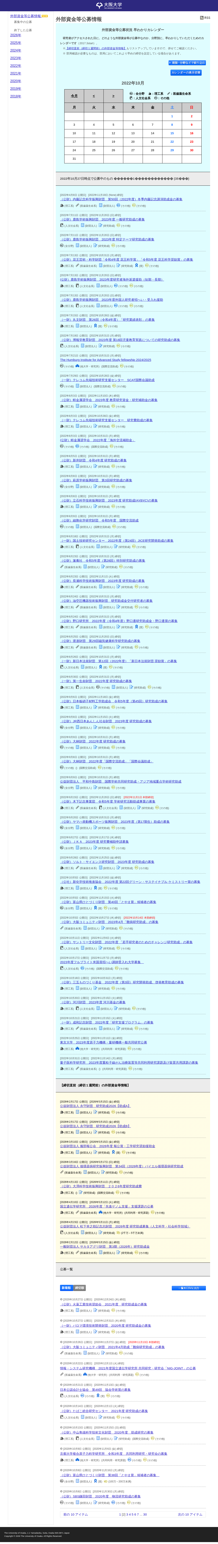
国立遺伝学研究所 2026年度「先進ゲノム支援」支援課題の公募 (106, 1206)
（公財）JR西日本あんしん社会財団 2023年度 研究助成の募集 (106, 721)
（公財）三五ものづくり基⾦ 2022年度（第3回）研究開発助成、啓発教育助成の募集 (122, 982)
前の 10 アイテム (75, 1514)
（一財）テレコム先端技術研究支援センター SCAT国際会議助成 (107, 380)
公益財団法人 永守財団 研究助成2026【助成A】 (95, 1106)
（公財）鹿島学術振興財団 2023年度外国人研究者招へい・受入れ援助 (111, 299)
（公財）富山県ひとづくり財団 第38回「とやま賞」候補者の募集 (109, 1475)
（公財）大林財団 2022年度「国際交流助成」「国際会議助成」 (106, 761)
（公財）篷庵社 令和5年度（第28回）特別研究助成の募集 (102, 560)
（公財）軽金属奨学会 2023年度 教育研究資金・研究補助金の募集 (109, 400)
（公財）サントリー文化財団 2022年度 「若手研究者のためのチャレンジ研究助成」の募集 (126, 942)
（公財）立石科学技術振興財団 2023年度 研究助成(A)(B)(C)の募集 (109, 500)
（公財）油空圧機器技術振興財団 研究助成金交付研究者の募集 (106, 600)
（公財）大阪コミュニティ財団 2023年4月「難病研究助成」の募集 (109, 922)
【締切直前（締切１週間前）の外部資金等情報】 (96, 48)
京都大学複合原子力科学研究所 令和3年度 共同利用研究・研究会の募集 (113, 1453)
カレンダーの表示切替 (186, 72)
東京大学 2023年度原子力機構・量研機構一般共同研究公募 (103, 1042)
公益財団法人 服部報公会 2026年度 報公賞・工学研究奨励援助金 (107, 1146)
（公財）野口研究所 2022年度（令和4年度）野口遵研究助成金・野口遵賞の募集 (119, 621)
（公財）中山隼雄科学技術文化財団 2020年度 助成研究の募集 (106, 1432)
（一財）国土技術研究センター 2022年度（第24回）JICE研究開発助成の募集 (117, 540)
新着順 (66, 1287)
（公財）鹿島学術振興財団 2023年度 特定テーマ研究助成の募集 (107, 239)
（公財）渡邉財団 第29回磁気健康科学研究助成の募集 (100, 641)
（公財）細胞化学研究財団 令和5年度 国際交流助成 (99, 520)
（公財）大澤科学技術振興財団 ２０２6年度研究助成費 (101, 1186)
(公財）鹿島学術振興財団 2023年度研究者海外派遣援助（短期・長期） (112, 279)
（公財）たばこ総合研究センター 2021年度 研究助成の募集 (104, 1411)
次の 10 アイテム (190, 1514)
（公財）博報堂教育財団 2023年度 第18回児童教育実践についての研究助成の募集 (120, 340)
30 (145, 1514)
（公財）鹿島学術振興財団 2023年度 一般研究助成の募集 (102, 219)
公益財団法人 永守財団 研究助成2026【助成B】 (95, 1126)
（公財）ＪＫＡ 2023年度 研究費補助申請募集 (94, 841)
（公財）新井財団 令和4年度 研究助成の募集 (93, 460)
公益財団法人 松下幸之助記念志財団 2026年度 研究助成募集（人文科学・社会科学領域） (125, 1226)
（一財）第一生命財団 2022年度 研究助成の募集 (96, 681)
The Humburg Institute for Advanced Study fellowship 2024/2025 (105, 360)
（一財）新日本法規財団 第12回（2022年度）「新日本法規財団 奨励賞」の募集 (118, 661)
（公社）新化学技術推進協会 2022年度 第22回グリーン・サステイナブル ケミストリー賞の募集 (130, 882)
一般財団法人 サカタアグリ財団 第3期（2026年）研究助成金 (105, 1246)
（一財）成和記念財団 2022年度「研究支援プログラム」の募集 (106, 1022)
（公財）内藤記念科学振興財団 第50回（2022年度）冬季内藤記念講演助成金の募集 (121, 199)
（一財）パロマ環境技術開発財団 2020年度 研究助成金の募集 (105, 1325)
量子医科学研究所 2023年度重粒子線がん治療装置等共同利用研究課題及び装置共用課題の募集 (129, 1062)
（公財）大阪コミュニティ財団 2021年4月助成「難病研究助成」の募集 (112, 1347)
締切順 (79, 1287)
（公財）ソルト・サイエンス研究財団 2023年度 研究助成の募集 (107, 862)
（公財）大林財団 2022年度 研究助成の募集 (93, 741)
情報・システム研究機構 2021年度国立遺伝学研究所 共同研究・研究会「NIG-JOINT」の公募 (128, 1368)
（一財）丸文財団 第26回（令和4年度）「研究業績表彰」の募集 (107, 319)
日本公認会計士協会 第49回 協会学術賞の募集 (95, 1389)
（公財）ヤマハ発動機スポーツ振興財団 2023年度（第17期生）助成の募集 (115, 821)
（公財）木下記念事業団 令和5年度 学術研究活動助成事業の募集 (107, 801)
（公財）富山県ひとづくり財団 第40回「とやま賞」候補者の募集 (108, 902)
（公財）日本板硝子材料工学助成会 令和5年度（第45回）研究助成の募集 (114, 701)
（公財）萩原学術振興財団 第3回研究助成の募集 (96, 480)
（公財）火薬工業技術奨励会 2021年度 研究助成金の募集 (103, 1304)
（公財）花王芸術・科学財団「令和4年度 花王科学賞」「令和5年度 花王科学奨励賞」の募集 (126, 259)
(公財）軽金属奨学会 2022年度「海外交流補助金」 (97, 440)
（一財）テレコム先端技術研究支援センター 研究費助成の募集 (106, 420)
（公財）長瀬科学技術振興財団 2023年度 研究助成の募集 (102, 581)
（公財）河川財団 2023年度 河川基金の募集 (93, 1002)
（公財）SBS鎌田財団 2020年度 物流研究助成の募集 (100, 1496)
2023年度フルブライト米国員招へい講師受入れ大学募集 (102, 962)
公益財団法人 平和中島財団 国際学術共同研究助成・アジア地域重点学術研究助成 (120, 781)
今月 (74, 96)
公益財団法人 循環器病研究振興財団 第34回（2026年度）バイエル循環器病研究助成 (121, 1166)
